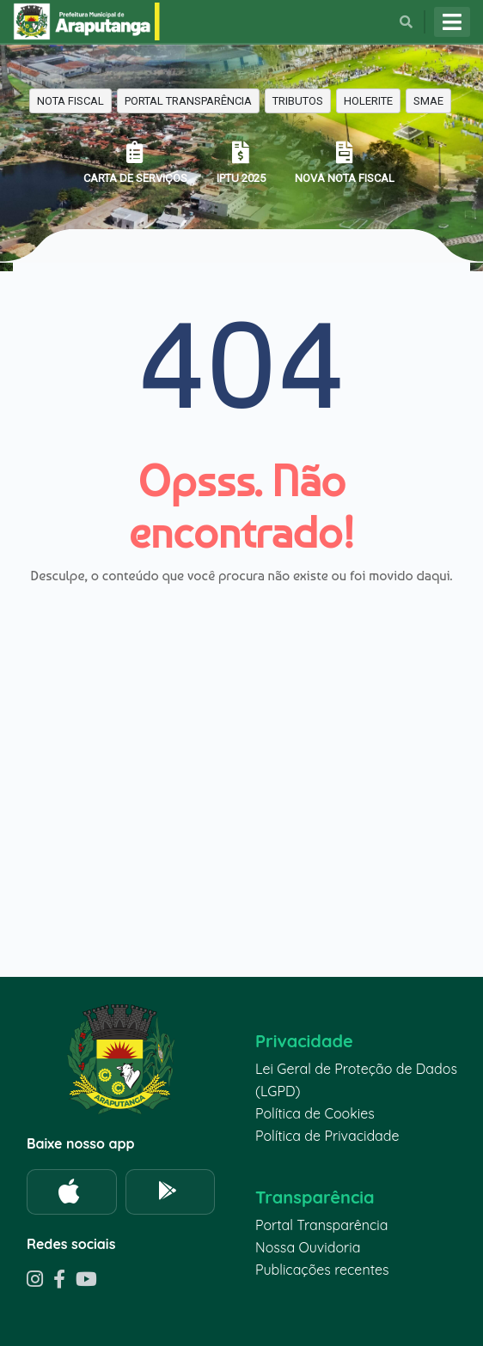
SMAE (428, 100)
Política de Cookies (315, 1113)
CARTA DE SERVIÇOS (135, 163)
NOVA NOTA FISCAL (344, 163)
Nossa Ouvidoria (307, 1247)
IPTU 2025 (241, 163)
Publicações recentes (322, 1269)
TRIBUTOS (297, 100)
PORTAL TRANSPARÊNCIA (188, 100)
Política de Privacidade (327, 1135)
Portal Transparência (321, 1225)
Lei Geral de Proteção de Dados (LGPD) (356, 1080)
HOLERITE (368, 100)
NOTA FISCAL (70, 100)
